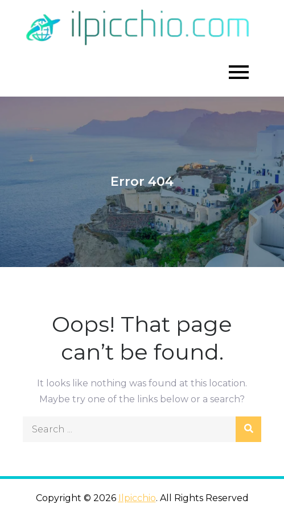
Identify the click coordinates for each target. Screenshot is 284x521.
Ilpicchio (137, 498)
